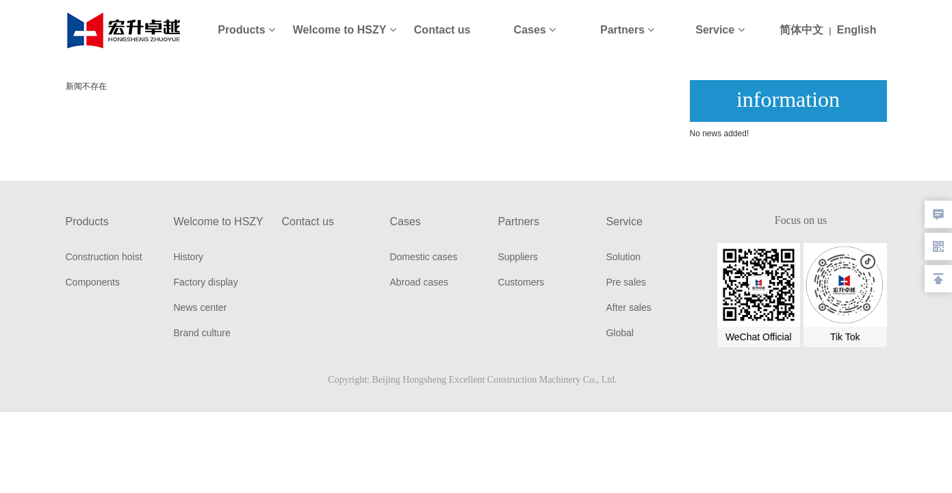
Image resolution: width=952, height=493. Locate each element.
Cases (535, 30)
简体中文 (801, 30)
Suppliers (517, 256)
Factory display (205, 282)
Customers (521, 282)
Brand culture (201, 332)
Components (93, 282)
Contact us (442, 30)
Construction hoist (104, 256)
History (188, 256)
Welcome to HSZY (344, 30)
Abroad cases (418, 282)
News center (200, 307)
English (857, 30)
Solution (623, 256)
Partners (627, 30)
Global (619, 332)
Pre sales (625, 282)
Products (246, 30)
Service (719, 30)
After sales (628, 307)
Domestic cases (423, 256)
